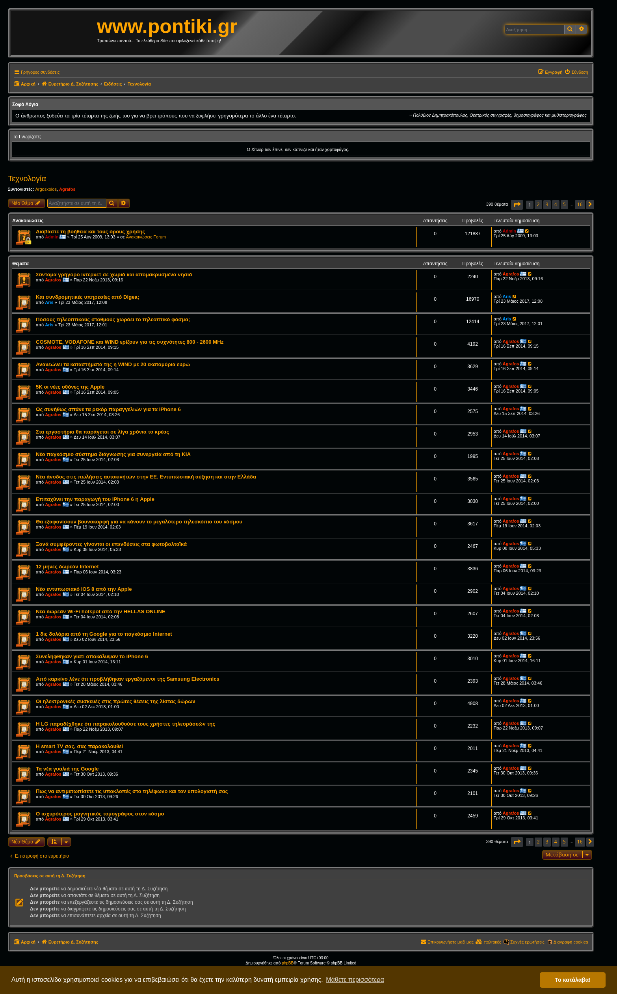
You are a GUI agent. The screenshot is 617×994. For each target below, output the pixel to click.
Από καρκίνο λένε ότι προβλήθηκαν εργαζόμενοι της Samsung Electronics (127, 679)
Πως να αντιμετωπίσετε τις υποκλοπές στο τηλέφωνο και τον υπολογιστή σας (132, 791)
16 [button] (580, 204)
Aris (49, 302)
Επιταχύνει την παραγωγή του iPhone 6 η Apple (95, 499)
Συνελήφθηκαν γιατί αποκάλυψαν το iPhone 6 (92, 656)
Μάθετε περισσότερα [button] (355, 979)
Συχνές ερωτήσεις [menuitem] (527, 942)
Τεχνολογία (27, 178)
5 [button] (564, 204)
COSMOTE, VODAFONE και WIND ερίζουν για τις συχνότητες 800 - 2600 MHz (129, 342)
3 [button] (547, 204)
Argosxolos (45, 189)
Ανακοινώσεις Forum (146, 237)
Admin (51, 237)
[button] (517, 205)
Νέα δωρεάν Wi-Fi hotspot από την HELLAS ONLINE (100, 611)
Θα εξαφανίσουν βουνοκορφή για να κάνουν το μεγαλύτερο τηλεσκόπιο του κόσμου (139, 522)
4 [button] (555, 204)
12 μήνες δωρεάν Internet (67, 567)
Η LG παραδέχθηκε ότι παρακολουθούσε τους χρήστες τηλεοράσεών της (125, 724)
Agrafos (67, 189)
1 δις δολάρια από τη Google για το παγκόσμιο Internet (104, 634)
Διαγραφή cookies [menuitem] (571, 942)
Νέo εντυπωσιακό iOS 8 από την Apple (84, 589)
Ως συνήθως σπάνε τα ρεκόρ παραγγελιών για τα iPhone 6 (108, 409)
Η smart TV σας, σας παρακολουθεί (79, 746)
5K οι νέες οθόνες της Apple (70, 387)
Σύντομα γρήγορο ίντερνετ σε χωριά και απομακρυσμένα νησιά (114, 274)
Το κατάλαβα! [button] (573, 980)
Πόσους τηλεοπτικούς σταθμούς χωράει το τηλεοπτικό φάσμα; (113, 319)
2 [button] (538, 204)
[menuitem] (576, 72)
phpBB (288, 963)
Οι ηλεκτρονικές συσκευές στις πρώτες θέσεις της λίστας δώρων (115, 701)
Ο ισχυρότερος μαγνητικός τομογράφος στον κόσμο (100, 814)
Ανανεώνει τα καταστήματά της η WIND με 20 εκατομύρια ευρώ (113, 364)
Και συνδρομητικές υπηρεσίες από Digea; (87, 297)
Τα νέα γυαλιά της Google (67, 769)
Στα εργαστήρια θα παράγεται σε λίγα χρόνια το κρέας (102, 432)
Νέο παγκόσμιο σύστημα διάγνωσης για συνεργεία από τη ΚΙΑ (113, 454)
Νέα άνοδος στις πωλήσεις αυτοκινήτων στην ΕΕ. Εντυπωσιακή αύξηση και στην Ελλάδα (146, 477)
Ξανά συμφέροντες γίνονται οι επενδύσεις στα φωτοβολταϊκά (111, 544)
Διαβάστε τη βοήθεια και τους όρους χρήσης (90, 232)
